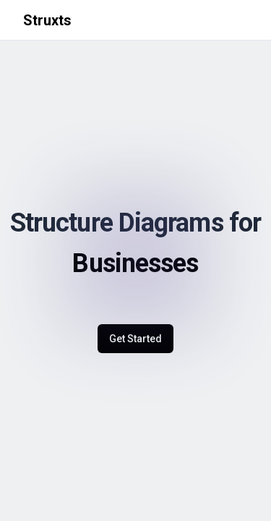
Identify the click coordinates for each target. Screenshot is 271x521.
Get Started (135, 338)
